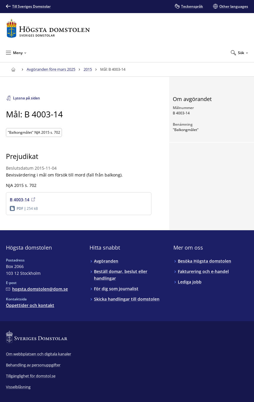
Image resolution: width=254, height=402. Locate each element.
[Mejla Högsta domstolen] (37, 289)
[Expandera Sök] (239, 53)
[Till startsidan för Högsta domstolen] (48, 28)
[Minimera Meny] (16, 53)
